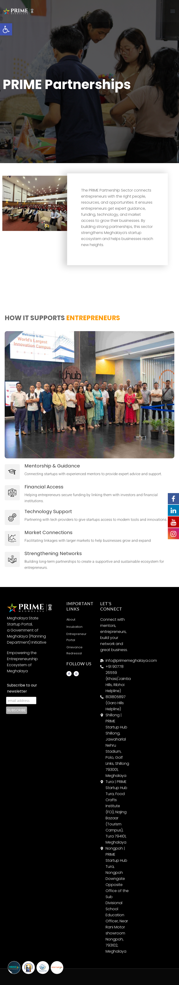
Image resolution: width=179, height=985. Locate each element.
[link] (6, 29)
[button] (173, 11)
